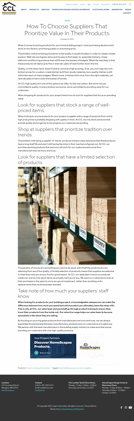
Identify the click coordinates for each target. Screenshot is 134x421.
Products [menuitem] (34, 9)
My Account (105, 4)
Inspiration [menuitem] (117, 9)
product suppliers (84, 368)
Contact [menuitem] (127, 13)
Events (82, 4)
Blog (89, 4)
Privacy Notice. (91, 406)
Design (37, 368)
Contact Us (39, 390)
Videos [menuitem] (128, 9)
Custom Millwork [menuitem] (100, 9)
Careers (96, 4)
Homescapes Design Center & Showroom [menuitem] (71, 9)
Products (29, 368)
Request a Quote (72, 4)
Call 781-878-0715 (119, 4)
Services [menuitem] (45, 9)
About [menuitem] (24, 9)
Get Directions (8, 390)
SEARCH (130, 4)
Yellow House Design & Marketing (70, 409)
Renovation (45, 368)
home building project (67, 368)
